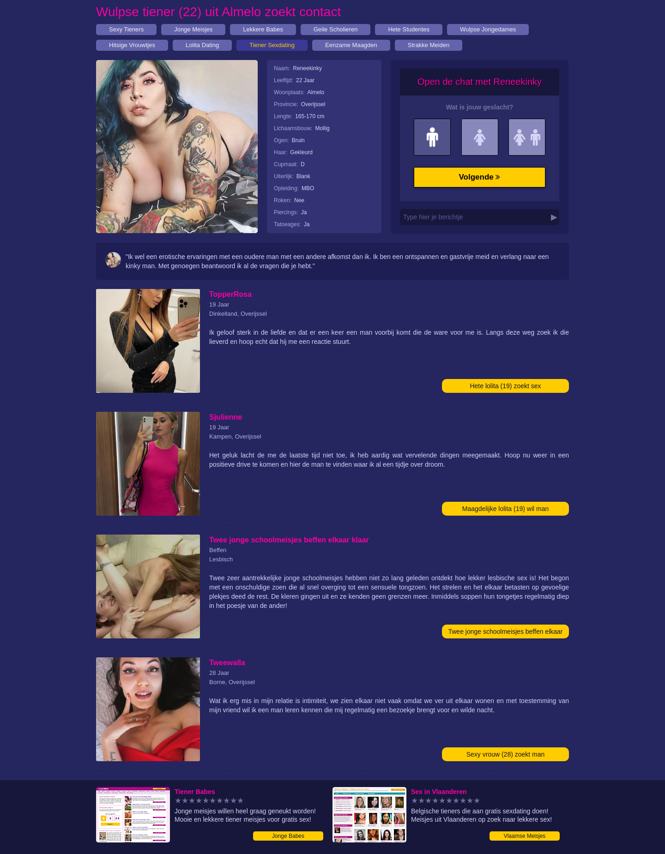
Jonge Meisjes (193, 29)
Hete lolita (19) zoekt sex (505, 386)
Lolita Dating (202, 45)
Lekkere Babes (263, 29)
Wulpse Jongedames (488, 29)
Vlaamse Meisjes (525, 836)
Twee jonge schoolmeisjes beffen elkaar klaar (505, 633)
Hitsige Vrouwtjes (132, 45)
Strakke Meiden (428, 45)
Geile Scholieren (335, 29)
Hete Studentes (408, 29)
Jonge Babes (288, 836)
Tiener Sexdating (272, 45)
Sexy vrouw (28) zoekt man (505, 754)
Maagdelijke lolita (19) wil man (505, 508)
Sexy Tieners (126, 29)
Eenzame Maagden (351, 45)
